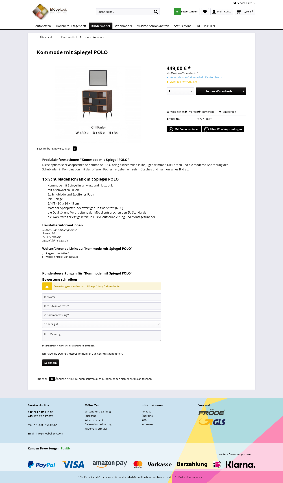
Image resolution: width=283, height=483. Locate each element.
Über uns (147, 416)
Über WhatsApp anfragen (223, 129)
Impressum (148, 424)
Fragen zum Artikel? (55, 253)
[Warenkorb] (245, 11)
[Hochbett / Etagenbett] (71, 26)
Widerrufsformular (96, 428)
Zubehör (46, 379)
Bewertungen (65, 148)
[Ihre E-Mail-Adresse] (101, 305)
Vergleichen (176, 111)
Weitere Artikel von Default (60, 256)
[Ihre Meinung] (101, 335)
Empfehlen (227, 111)
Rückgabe (90, 416)
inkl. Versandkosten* (188, 72)
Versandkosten (156, 477)
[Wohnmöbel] (123, 26)
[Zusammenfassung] (101, 315)
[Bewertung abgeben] (101, 324)
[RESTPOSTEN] (206, 26)
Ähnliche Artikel (65, 379)
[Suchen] (156, 11)
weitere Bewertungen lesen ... (237, 454)
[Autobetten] (43, 26)
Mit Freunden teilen (184, 129)
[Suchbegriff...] (128, 11)
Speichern (50, 363)
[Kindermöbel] (100, 26)
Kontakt (146, 411)
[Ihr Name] (101, 296)
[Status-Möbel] (183, 26)
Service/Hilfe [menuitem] (243, 3)
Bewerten (206, 111)
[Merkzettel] (205, 11)
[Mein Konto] (221, 11)
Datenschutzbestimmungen (75, 353)
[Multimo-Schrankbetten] (153, 26)
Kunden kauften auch (88, 379)
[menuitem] (128, 13)
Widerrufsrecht (94, 420)
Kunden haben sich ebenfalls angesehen (127, 379)
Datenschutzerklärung (98, 424)
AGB (144, 420)
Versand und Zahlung (98, 411)
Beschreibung (45, 148)
